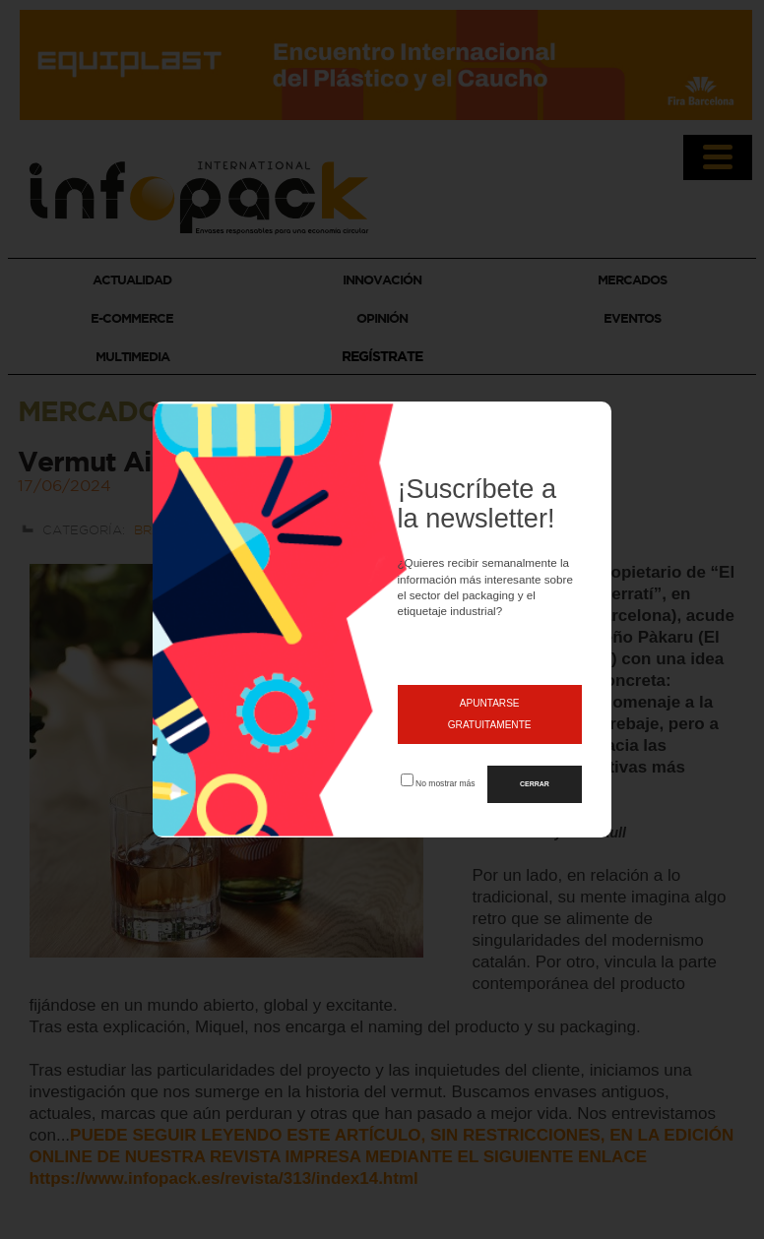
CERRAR (534, 783)
